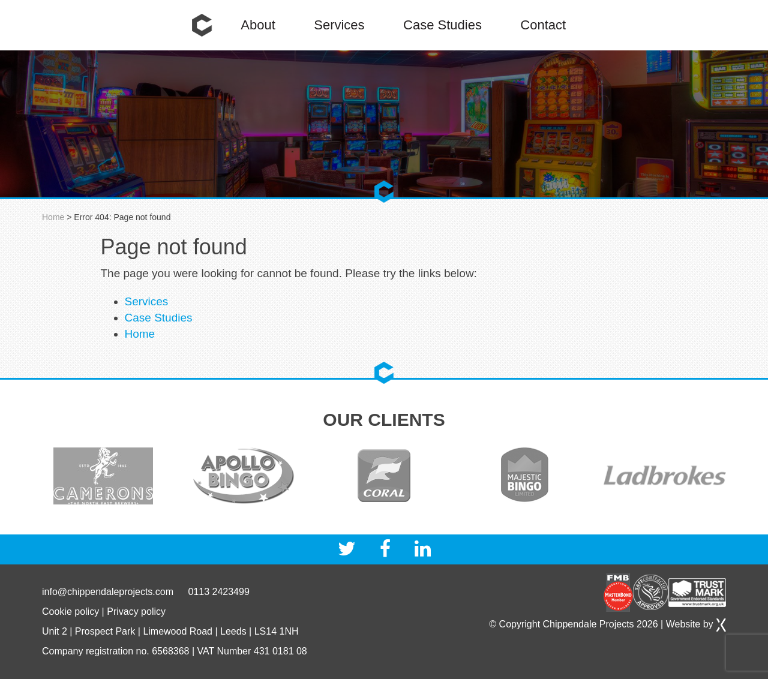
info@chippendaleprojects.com (107, 592)
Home (202, 25)
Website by (696, 624)
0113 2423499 (218, 592)
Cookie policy (70, 611)
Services (339, 24)
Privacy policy (136, 611)
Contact (543, 24)
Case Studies (442, 24)
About (258, 24)
